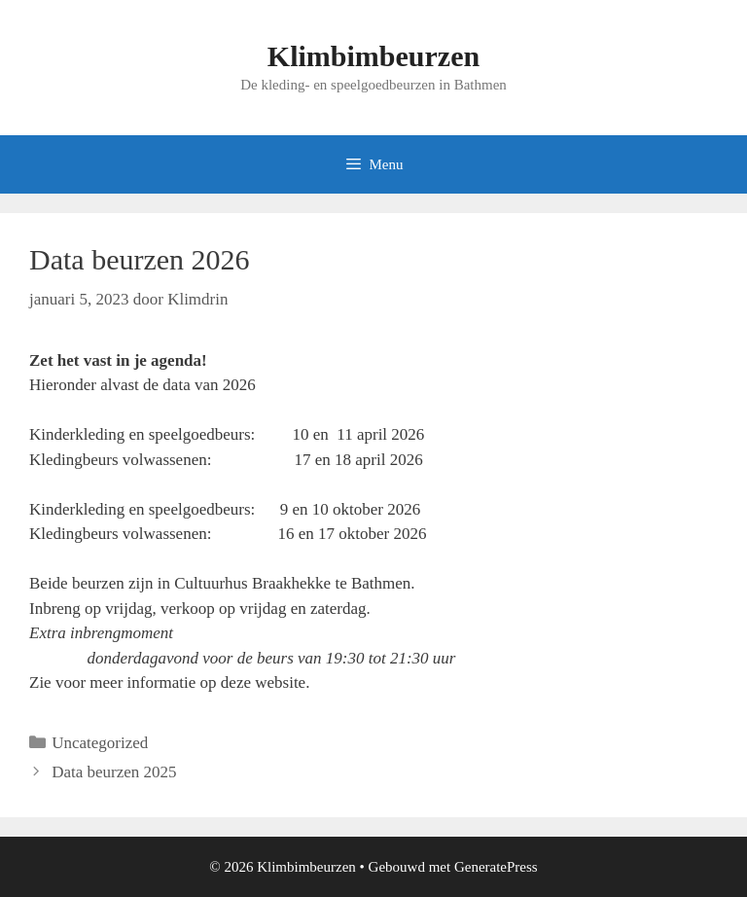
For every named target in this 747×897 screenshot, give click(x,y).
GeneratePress (496, 867)
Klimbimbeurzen (373, 56)
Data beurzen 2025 (114, 772)
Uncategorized (100, 743)
